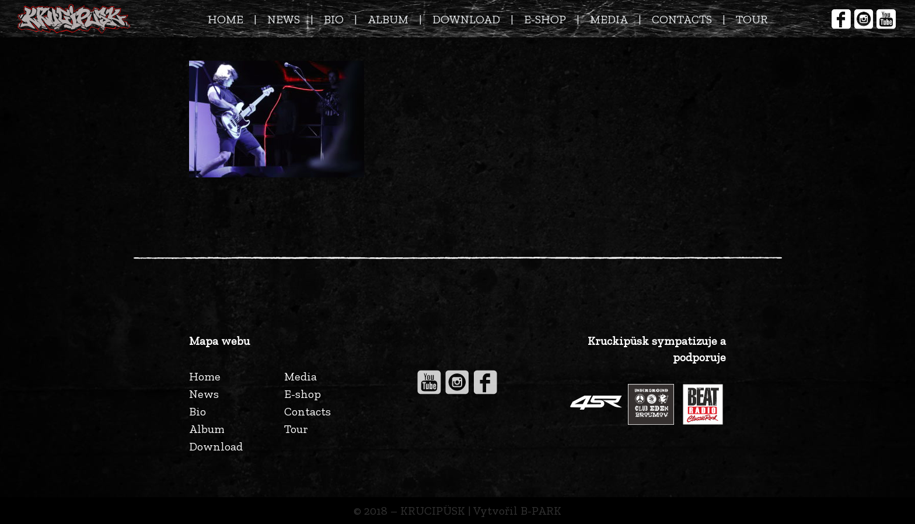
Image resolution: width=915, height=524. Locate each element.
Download (216, 446)
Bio (197, 411)
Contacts (307, 411)
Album (207, 429)
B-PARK (541, 511)
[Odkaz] (74, 18)
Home (205, 376)
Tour (296, 429)
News (204, 394)
